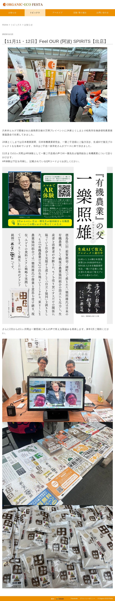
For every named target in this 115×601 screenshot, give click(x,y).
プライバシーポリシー (87, 598)
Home (5, 25)
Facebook (74, 598)
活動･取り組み (80, 13)
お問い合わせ (103, 13)
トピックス (35, 13)
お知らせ (12, 13)
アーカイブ (57, 13)
